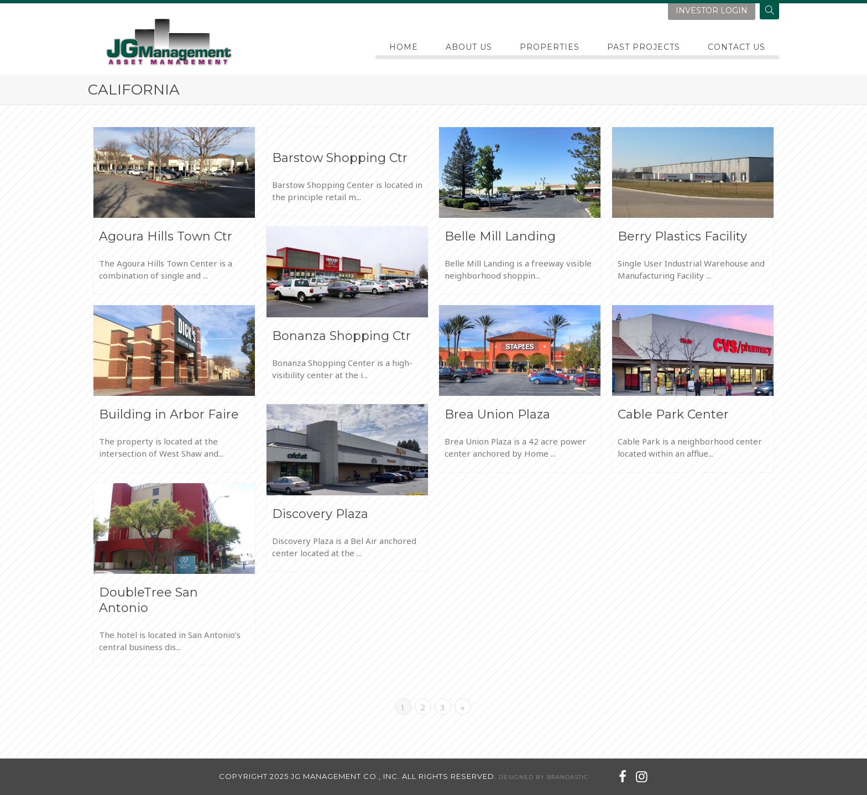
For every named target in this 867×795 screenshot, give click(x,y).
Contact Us (736, 47)
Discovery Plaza (320, 513)
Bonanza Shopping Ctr (341, 335)
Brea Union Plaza (497, 414)
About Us (469, 47)
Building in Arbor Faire (169, 414)
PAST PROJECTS (643, 47)
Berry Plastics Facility (682, 236)
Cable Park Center (673, 414)
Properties (549, 47)
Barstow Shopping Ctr (340, 157)
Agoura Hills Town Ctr (165, 236)
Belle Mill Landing (500, 236)
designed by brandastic (543, 777)
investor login (712, 10)
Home (403, 47)
